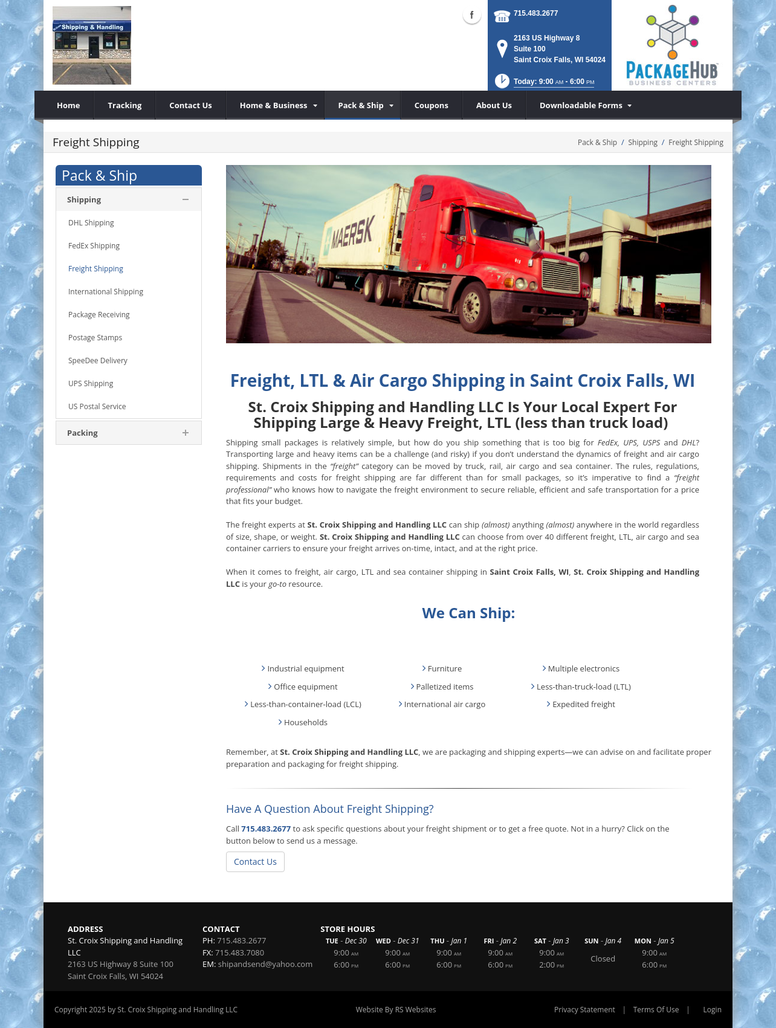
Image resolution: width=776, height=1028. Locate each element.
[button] (544, 85)
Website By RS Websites (396, 1009)
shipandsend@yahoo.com (265, 963)
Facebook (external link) (472, 14)
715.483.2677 (536, 13)
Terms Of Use (656, 1009)
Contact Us (255, 861)
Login (712, 1009)
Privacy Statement (584, 1009)
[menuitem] (275, 105)
